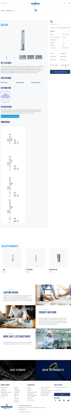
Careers (29, 387)
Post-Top (16, 398)
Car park (3, 396)
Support (29, 389)
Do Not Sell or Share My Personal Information (46, 391)
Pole (15, 396)
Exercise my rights (45, 393)
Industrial (3, 389)
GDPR (29, 390)
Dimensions (63, 59)
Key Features (53, 56)
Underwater (17, 401)
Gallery (52, 53)
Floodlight (16, 392)
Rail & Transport (5, 387)
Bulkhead (16, 389)
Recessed (16, 400)
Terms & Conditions (45, 387)
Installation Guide (65, 65)
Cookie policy (30, 400)
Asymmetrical (5, 102)
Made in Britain (44, 395)
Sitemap (29, 398)
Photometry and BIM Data (60, 71)
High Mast (16, 395)
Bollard (16, 387)
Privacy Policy (44, 389)
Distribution (63, 53)
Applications (53, 59)
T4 (14, 10)
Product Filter (8, 10)
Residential (3, 390)
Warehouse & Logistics (6, 392)
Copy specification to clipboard (10, 116)
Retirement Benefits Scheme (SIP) (32, 392)
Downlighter (17, 390)
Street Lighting (4, 395)
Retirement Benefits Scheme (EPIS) (32, 396)
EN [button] (65, 3)
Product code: (54, 24)
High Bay (16, 393)
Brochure (53, 65)
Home (2, 10)
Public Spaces (4, 393)
